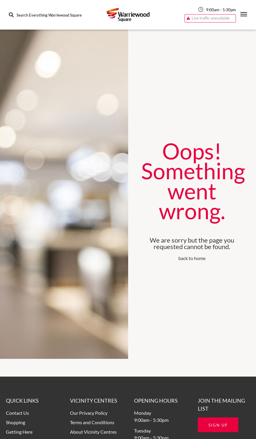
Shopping (15, 422)
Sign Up (218, 425)
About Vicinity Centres (93, 432)
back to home (192, 258)
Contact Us (17, 413)
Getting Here (19, 432)
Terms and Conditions (92, 422)
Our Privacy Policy (88, 413)
